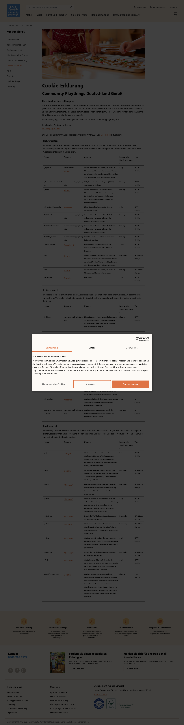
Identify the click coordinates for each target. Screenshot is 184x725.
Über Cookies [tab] (132, 347)
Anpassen (92, 384)
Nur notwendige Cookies (53, 384)
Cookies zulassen (130, 384)
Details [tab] (92, 347)
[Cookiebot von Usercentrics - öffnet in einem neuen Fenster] (137, 339)
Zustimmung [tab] (52, 347)
